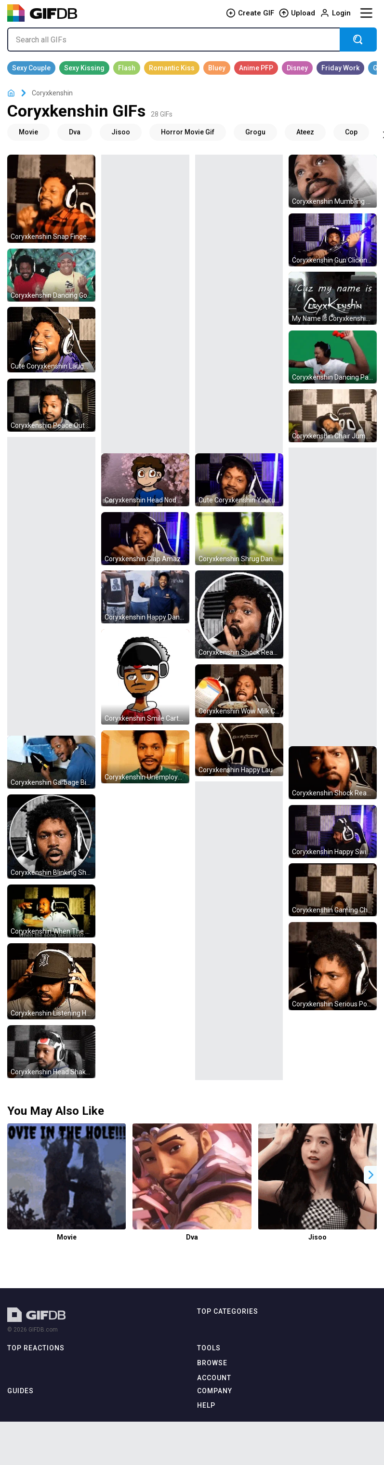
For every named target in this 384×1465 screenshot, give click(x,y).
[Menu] (366, 13)
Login (335, 13)
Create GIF (250, 13)
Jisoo (317, 1237)
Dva (192, 1237)
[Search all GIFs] (173, 39)
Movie (67, 1237)
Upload (297, 13)
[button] (371, 1175)
